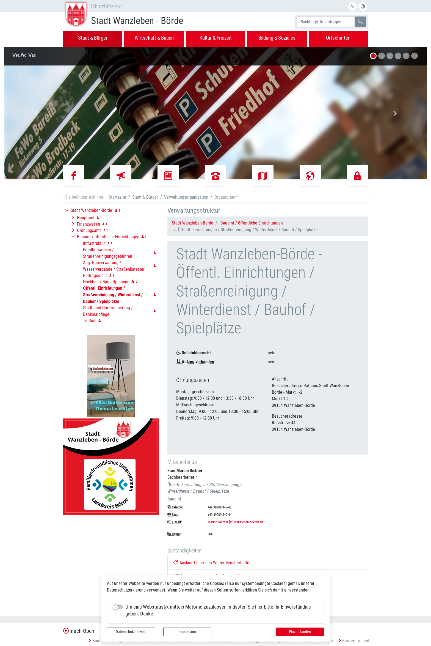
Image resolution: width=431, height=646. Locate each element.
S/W (362, 6)
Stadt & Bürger (145, 197)
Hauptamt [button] (86, 217)
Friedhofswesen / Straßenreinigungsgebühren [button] (107, 253)
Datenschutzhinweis (131, 631)
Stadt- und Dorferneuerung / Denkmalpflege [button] (108, 311)
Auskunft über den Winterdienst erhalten (212, 562)
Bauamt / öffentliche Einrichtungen (251, 223)
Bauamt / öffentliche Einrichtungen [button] (108, 236)
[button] (36, 113)
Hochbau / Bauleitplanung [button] (106, 281)
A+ (352, 6)
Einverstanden (300, 631)
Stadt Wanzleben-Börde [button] (91, 210)
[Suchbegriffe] (326, 22)
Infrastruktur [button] (94, 243)
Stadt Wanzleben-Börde (192, 223)
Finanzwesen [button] (88, 224)
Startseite (117, 197)
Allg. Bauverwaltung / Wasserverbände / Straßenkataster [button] (114, 266)
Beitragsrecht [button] (95, 275)
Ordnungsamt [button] (89, 230)
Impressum (187, 631)
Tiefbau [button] (89, 320)
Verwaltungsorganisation (186, 197)
